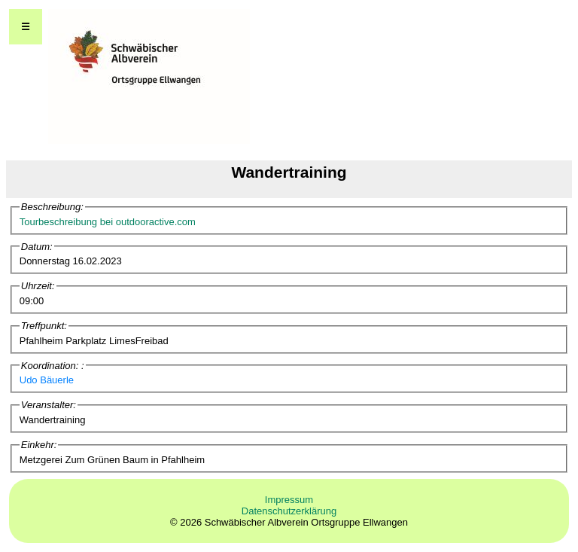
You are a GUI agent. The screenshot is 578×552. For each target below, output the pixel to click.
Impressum (289, 499)
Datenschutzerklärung (289, 511)
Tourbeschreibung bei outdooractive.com (108, 221)
